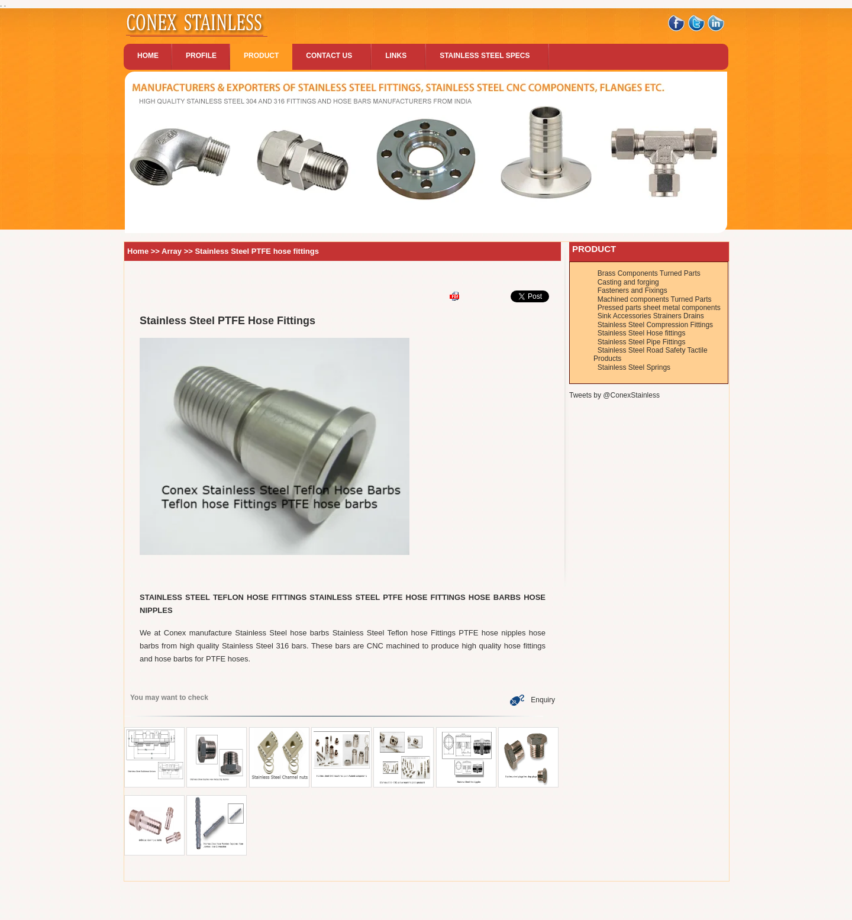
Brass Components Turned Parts (649, 273)
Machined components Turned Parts (655, 299)
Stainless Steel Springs (634, 367)
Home (138, 251)
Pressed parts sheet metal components (659, 308)
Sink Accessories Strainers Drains (651, 316)
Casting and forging (628, 282)
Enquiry (532, 700)
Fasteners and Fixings (632, 290)
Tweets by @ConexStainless (614, 395)
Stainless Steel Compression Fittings (655, 325)
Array (173, 251)
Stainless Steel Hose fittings (642, 333)
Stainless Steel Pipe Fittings (642, 342)
